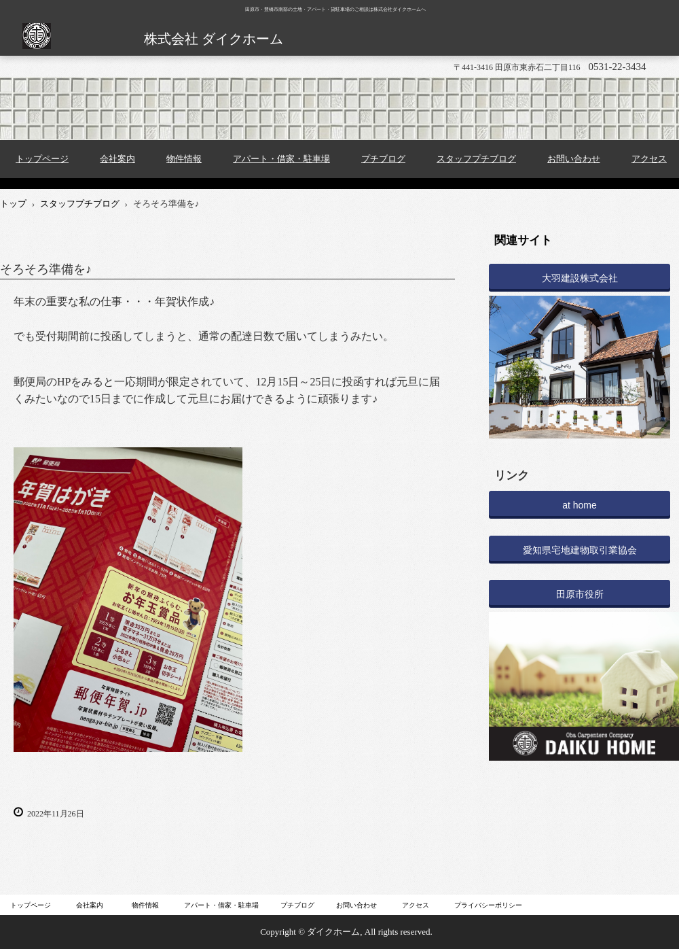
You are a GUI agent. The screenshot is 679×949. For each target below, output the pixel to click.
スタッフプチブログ (476, 159)
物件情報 (184, 159)
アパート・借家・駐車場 (281, 159)
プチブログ (383, 159)
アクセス (415, 905)
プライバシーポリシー (488, 905)
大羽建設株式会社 (580, 278)
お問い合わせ (573, 159)
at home (579, 505)
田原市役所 (580, 594)
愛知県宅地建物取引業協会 (580, 550)
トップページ (42, 159)
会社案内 (117, 159)
